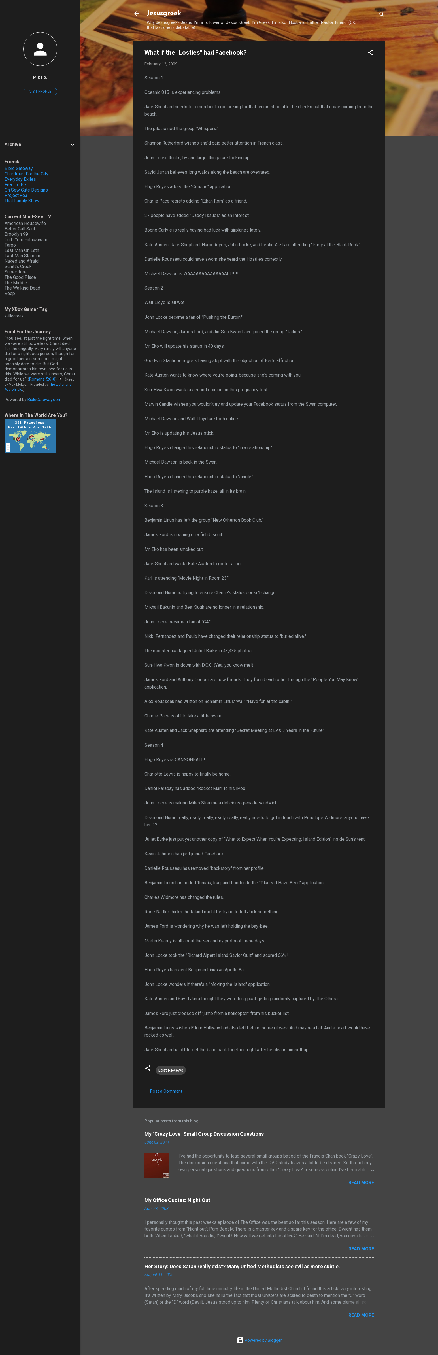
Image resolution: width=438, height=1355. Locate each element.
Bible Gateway (19, 168)
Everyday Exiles (20, 179)
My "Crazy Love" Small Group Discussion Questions (204, 1134)
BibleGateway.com (44, 399)
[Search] (382, 15)
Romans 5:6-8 (42, 379)
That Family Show (22, 200)
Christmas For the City (26, 174)
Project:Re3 (16, 195)
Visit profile (40, 92)
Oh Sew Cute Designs (26, 190)
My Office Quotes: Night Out (177, 1200)
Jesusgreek (164, 13)
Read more (361, 1182)
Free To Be (15, 184)
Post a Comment (166, 1091)
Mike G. (40, 77)
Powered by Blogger (259, 1340)
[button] (370, 53)
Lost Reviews (170, 1070)
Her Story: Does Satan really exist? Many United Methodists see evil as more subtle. (242, 1266)
